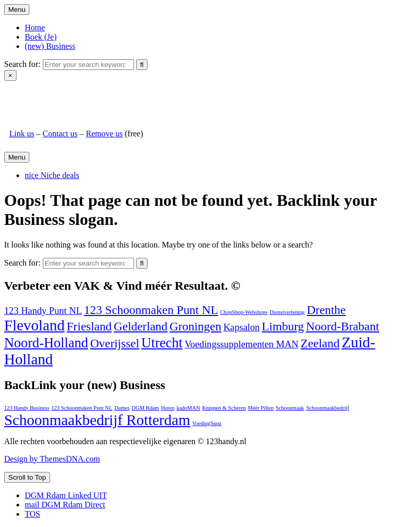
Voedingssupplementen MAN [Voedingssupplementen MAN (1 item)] (242, 344)
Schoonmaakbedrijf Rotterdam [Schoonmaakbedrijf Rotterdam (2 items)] (97, 420)
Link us (21, 133)
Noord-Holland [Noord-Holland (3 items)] (46, 342)
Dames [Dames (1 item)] (122, 408)
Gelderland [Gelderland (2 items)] (141, 326)
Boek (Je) (41, 36)
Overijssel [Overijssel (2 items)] (114, 343)
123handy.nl (29, 98)
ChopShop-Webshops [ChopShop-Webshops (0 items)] (244, 312)
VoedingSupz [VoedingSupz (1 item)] (207, 423)
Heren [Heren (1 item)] (167, 408)
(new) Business (50, 46)
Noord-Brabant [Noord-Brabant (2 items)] (342, 326)
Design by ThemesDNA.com (52, 458)
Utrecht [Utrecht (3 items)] (162, 342)
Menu (16, 9)
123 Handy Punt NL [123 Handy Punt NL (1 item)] (43, 310)
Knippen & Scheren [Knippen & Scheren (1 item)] (224, 408)
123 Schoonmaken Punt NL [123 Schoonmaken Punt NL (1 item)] (82, 408)
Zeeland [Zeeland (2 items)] (320, 343)
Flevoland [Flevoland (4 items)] (34, 325)
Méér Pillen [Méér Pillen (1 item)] (261, 408)
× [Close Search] (10, 75)
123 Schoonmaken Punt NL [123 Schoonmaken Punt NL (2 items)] (151, 310)
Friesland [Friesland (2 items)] (89, 326)
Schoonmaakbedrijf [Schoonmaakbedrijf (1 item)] (327, 408)
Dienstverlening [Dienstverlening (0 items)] (287, 312)
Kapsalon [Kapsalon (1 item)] (241, 327)
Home (35, 27)
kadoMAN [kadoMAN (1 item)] (188, 408)
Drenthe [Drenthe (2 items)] (326, 310)
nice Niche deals (52, 175)
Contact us (59, 133)
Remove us (104, 133)
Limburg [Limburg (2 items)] (283, 326)
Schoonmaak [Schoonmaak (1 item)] (290, 408)
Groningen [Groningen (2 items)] (195, 326)
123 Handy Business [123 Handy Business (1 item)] (27, 408)
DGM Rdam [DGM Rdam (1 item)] (145, 408)
